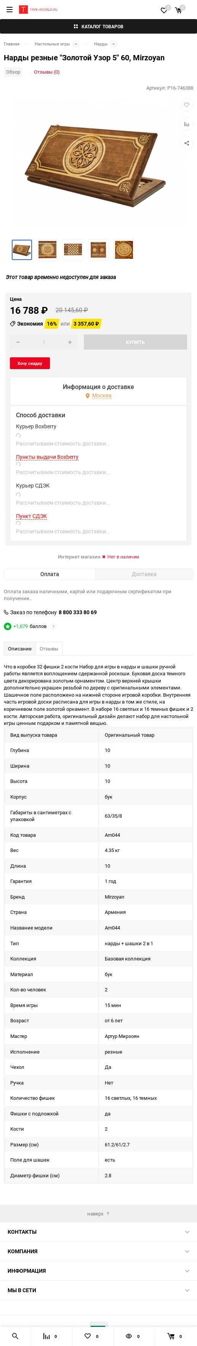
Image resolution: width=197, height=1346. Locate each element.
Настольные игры (52, 44)
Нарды (101, 44)
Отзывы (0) (47, 71)
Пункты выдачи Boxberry (47, 457)
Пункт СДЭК (31, 516)
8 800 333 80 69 (78, 612)
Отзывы (49, 648)
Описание (20, 648)
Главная (11, 44)
